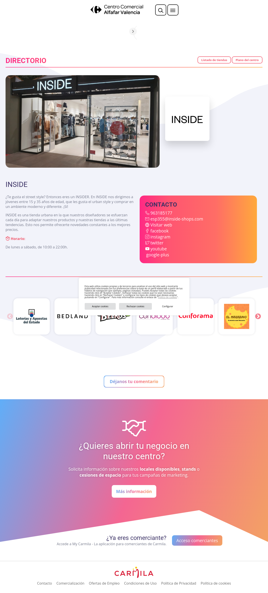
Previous (10, 316)
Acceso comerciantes (197, 540)
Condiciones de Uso (140, 583)
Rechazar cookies (135, 306)
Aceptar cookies (100, 306)
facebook (159, 231)
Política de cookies (167, 297)
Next (258, 316)
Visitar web (161, 225)
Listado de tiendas (214, 60)
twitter (156, 243)
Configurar (167, 306)
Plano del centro (247, 60)
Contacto (44, 583)
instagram (160, 237)
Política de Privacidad (178, 583)
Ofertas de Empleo (104, 583)
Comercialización (70, 583)
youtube (158, 249)
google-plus (157, 255)
